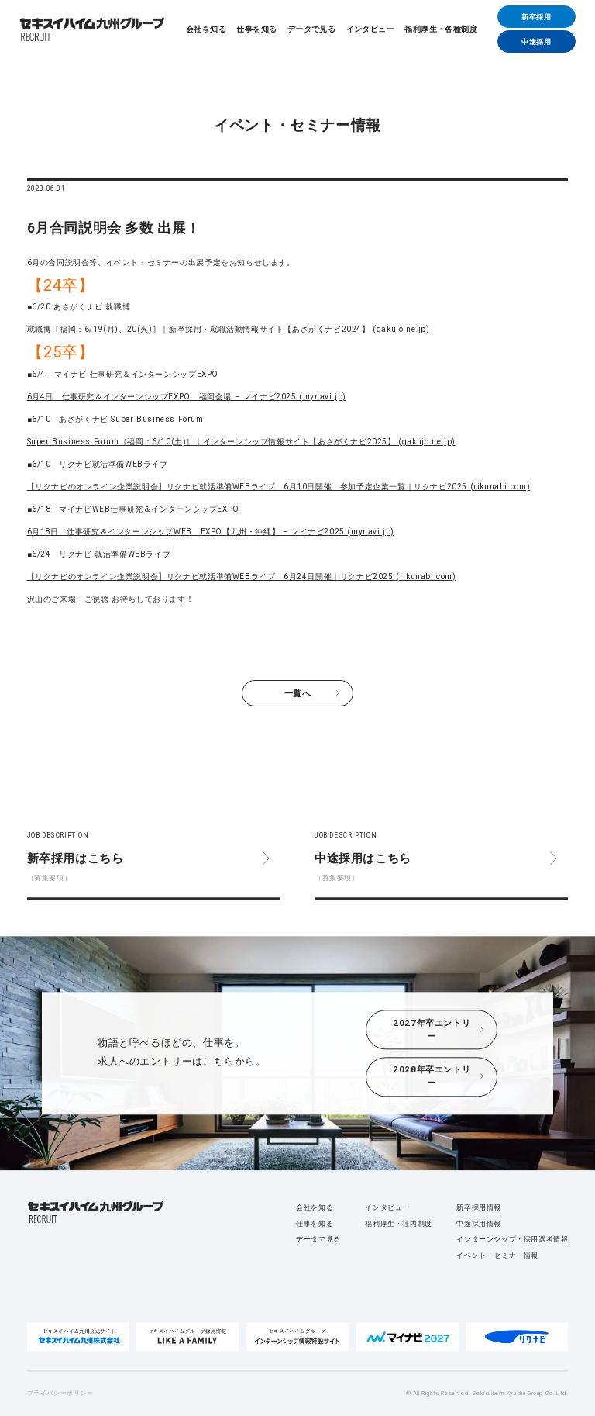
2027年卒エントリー (431, 1029)
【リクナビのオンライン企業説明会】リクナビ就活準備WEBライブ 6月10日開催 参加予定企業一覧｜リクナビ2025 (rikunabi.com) (279, 486)
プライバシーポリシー (60, 1393)
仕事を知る (256, 29)
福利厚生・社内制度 (398, 1223)
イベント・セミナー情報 (497, 1255)
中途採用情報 (478, 1223)
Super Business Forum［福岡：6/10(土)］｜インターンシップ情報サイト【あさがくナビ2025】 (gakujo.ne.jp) (241, 441)
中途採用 (536, 41)
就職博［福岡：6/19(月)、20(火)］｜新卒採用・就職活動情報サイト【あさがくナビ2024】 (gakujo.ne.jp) (228, 329)
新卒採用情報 (478, 1207)
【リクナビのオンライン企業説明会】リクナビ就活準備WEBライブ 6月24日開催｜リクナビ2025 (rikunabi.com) (241, 576)
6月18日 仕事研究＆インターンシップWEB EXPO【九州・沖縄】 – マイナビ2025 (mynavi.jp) (210, 531)
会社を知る (206, 29)
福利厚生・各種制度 (440, 29)
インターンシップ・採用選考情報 (512, 1239)
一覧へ (297, 693)
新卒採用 (536, 16)
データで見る (311, 29)
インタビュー (370, 29)
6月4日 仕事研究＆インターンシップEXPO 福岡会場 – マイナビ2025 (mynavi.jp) (186, 396)
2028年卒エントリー (431, 1077)
